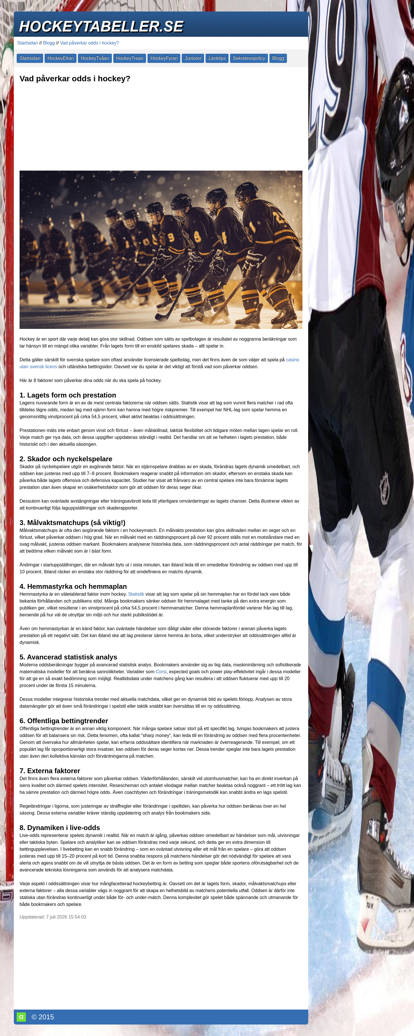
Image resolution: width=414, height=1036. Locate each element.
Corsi (161, 671)
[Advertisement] (161, 127)
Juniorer (193, 58)
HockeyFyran (163, 58)
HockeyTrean (129, 58)
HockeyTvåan (95, 58)
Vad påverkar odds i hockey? (89, 42)
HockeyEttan (60, 58)
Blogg (49, 42)
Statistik (136, 594)
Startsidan (27, 42)
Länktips (217, 58)
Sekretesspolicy (249, 58)
